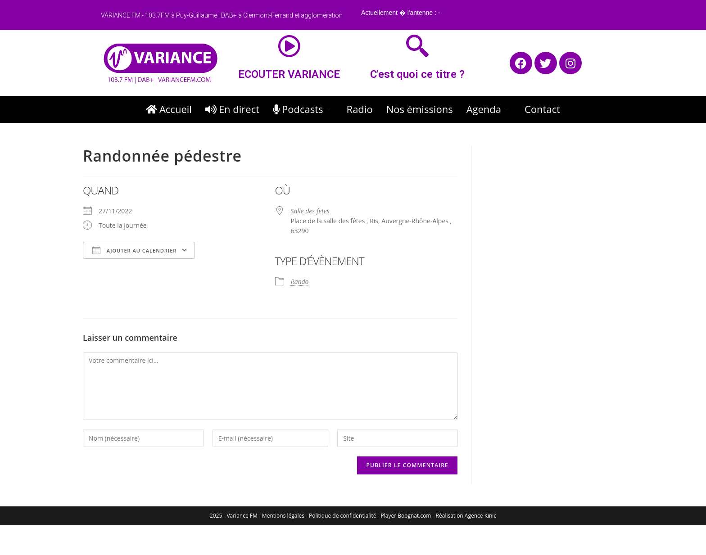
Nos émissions (419, 109)
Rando (300, 281)
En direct (232, 109)
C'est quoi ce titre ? (417, 74)
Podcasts (303, 109)
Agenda (488, 109)
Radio (360, 109)
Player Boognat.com (406, 515)
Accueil (169, 109)
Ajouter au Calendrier (134, 250)
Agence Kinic (480, 515)
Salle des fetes (310, 211)
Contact (542, 109)
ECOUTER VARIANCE (289, 74)
